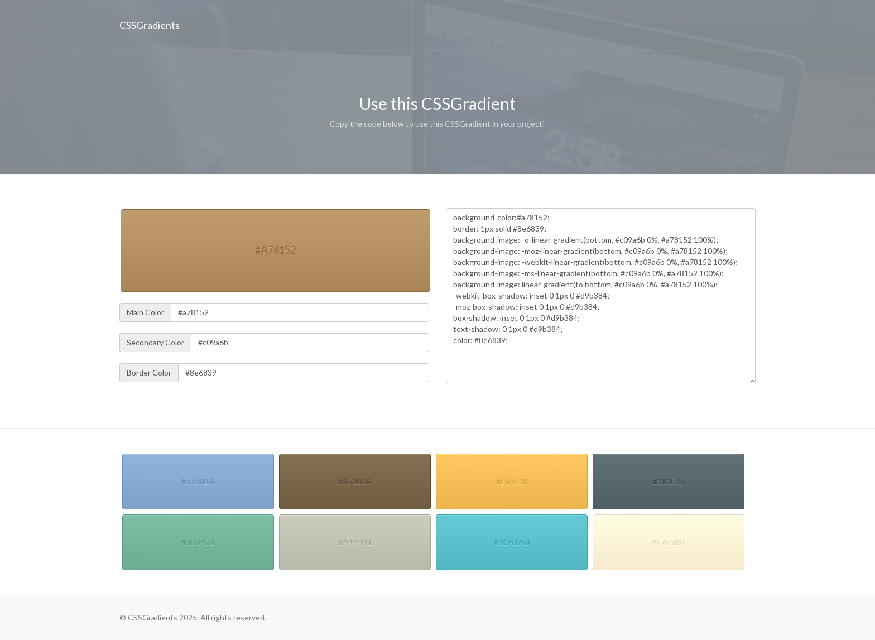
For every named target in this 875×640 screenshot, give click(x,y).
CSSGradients (149, 25)
